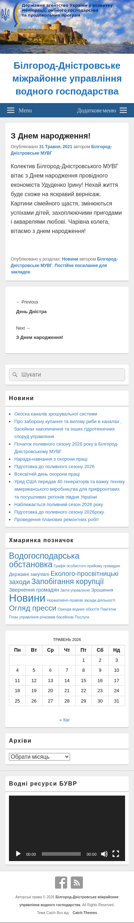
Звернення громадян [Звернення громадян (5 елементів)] (34, 590)
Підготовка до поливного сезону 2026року (59, 512)
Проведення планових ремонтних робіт (56, 519)
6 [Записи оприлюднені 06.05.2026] (50, 670)
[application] (67, 828)
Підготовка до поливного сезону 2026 (54, 466)
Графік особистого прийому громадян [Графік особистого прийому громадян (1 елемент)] (87, 566)
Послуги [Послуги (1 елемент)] (82, 617)
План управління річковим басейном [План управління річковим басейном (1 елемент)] (41, 617)
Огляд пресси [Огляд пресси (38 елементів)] (32, 608)
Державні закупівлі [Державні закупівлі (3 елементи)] (29, 574)
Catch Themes (84, 913)
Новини (70, 259)
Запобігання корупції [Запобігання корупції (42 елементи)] (67, 581)
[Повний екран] (115, 854)
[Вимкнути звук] (104, 854)
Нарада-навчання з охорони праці (51, 459)
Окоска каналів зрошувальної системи (55, 414)
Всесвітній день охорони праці (47, 474)
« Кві (64, 720)
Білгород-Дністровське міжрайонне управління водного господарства (67, 78)
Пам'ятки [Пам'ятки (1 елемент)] (108, 609)
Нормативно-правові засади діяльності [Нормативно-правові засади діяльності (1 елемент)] (81, 600)
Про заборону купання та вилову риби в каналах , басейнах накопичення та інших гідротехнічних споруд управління (68, 429)
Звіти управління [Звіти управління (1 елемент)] (75, 590)
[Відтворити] (18, 854)
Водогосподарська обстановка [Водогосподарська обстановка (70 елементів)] (44, 560)
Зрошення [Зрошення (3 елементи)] (102, 590)
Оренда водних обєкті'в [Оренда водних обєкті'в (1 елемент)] (78, 609)
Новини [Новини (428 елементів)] (27, 598)
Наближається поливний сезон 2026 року (58, 504)
